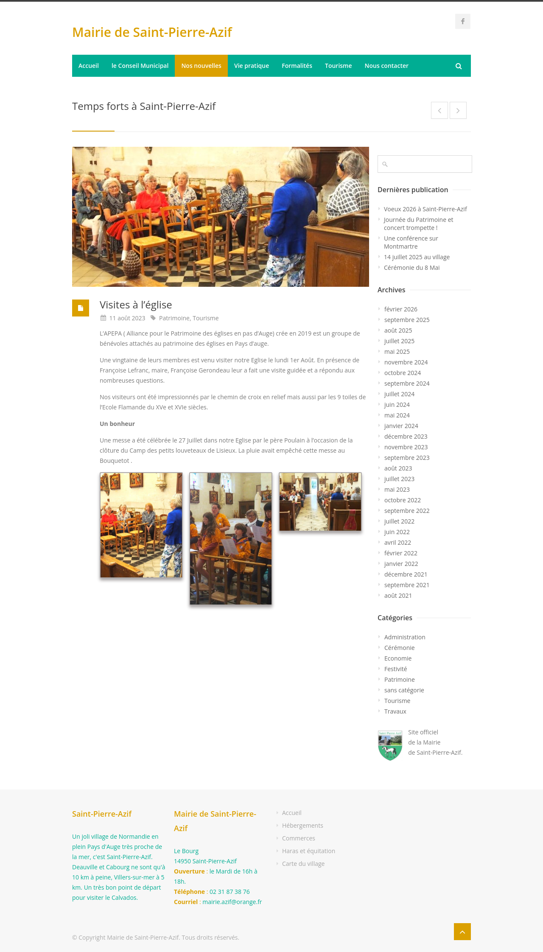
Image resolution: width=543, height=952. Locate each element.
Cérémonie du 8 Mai (412, 267)
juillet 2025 (399, 341)
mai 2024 (397, 415)
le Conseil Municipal (140, 66)
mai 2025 (397, 351)
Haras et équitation (308, 851)
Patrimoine (174, 318)
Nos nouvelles (201, 66)
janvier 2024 (401, 426)
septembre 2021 (407, 585)
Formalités (297, 66)
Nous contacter (387, 66)
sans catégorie (404, 690)
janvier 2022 (401, 564)
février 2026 (400, 309)
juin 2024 (397, 404)
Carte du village (303, 864)
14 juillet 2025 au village (417, 257)
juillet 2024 (399, 394)
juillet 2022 (399, 521)
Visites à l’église (136, 304)
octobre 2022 (402, 500)
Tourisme (338, 66)
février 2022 (400, 553)
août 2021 (398, 595)
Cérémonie (399, 648)
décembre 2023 (406, 436)
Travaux (395, 711)
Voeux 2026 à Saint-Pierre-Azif (425, 209)
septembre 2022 (407, 511)
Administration (404, 637)
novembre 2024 (406, 362)
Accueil (88, 66)
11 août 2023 (127, 318)
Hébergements (302, 825)
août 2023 (398, 468)
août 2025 (398, 330)
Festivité (395, 669)
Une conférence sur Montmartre (411, 242)
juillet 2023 (399, 479)
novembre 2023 (406, 447)
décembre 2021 (406, 574)
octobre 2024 (402, 373)
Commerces (298, 838)
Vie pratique (251, 66)
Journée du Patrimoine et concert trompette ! (418, 224)
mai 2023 (397, 489)
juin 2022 (397, 532)
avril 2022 (397, 542)
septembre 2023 (407, 458)
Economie (397, 658)
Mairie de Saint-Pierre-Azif (152, 32)
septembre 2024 (407, 383)
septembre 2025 (407, 320)
